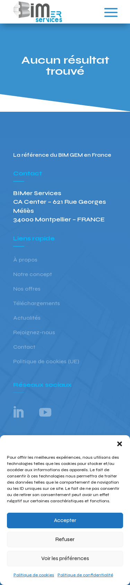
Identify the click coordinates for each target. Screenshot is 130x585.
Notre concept (32, 274)
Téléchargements (36, 304)
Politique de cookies (34, 575)
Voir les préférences (65, 558)
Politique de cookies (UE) (46, 362)
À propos (25, 260)
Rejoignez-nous (34, 333)
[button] (119, 443)
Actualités (27, 318)
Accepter (65, 520)
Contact (24, 347)
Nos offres (27, 289)
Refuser (65, 539)
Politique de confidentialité (85, 575)
